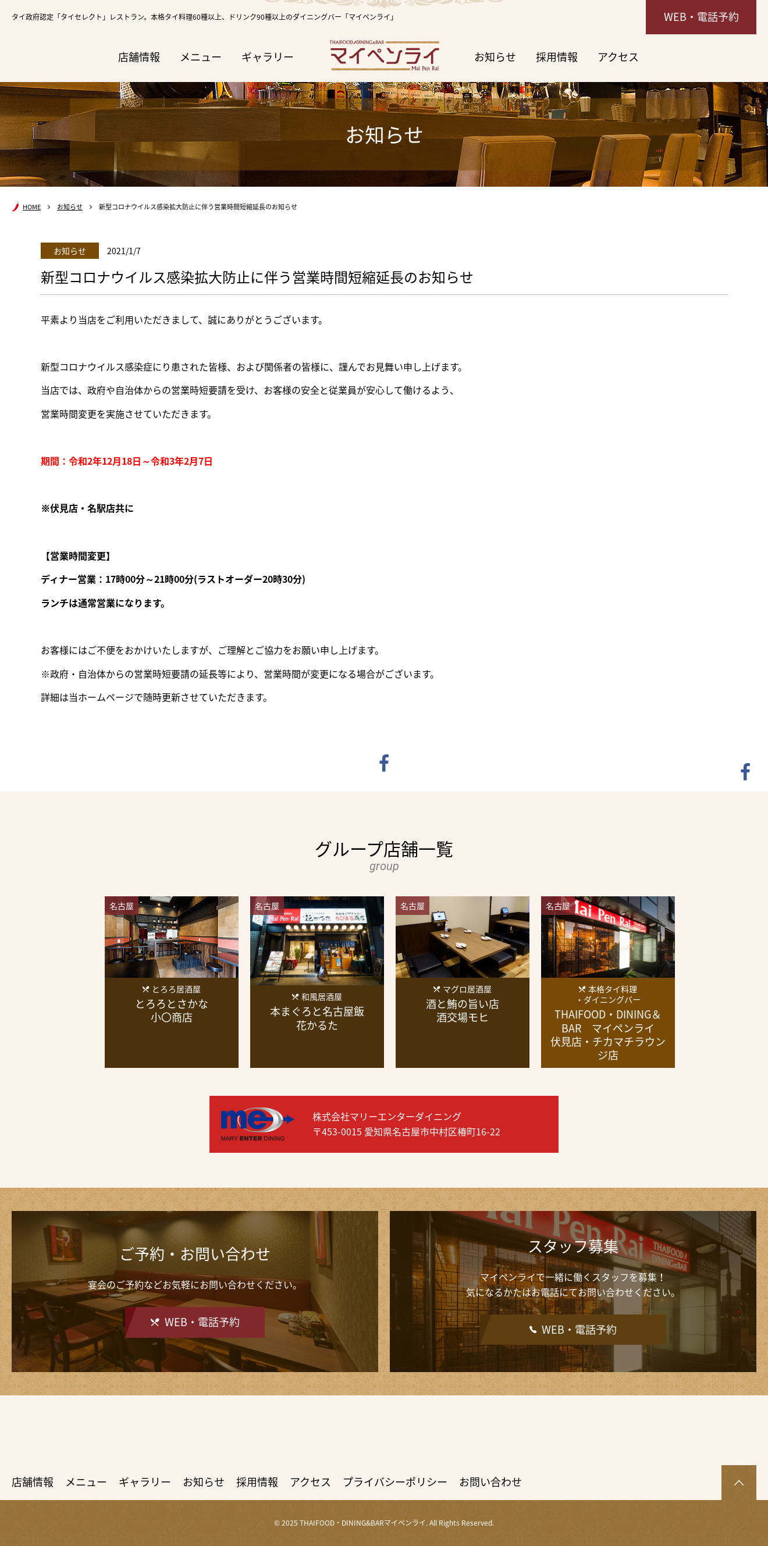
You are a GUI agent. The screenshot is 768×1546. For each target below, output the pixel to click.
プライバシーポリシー (395, 1482)
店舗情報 (139, 57)
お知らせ (495, 57)
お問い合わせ (490, 1482)
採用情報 (557, 57)
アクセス (618, 57)
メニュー (201, 57)
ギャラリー (267, 57)
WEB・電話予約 (701, 16)
